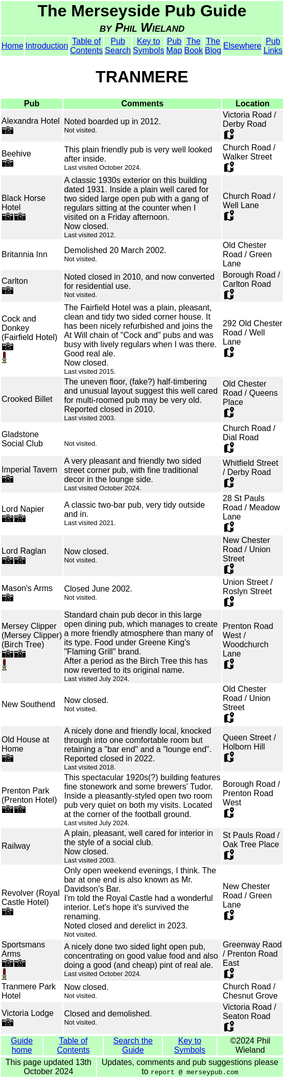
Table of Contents (86, 46)
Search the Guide (133, 1045)
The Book (193, 46)
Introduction (47, 45)
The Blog (213, 46)
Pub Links (273, 46)
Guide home (22, 1045)
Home (12, 45)
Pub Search (118, 46)
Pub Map (174, 46)
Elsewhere (242, 45)
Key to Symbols (148, 46)
